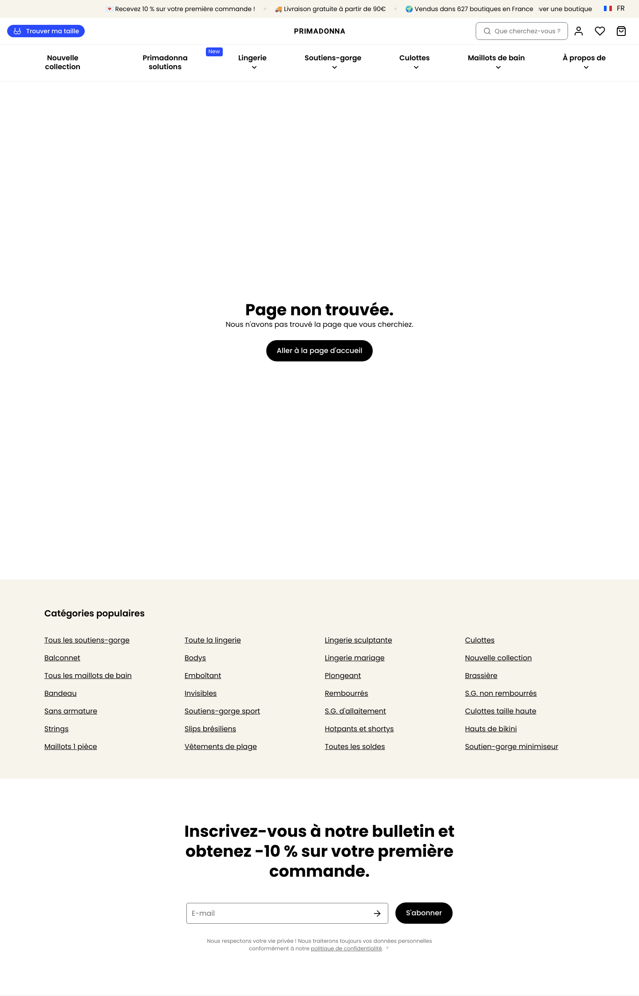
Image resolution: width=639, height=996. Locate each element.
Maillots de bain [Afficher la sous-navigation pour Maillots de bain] (496, 61)
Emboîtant (203, 676)
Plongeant (343, 676)
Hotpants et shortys (359, 729)
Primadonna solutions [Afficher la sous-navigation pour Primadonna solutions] (180, 59)
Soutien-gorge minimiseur (511, 746)
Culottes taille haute (500, 711)
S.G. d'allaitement (355, 711)
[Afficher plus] (387, 948)
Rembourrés (346, 693)
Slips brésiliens (210, 729)
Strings (56, 729)
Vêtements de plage (221, 746)
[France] (617, 8)
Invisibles (201, 693)
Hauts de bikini (491, 729)
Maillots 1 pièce (70, 746)
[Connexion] (578, 31)
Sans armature (70, 711)
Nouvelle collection (63, 62)
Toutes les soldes (355, 746)
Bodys (195, 658)
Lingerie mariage (355, 658)
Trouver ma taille (46, 31)
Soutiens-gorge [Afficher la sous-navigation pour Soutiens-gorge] (332, 61)
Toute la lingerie (213, 640)
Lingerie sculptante (358, 640)
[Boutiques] (554, 9)
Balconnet (62, 658)
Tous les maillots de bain (88, 676)
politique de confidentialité (346, 949)
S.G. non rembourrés (501, 693)
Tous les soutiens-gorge (87, 640)
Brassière (481, 676)
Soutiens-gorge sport (222, 711)
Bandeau (60, 693)
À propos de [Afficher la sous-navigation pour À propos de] (584, 61)
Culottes (480, 640)
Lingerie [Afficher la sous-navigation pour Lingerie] (252, 61)
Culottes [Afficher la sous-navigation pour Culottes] (414, 61)
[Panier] (621, 31)
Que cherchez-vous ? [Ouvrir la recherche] (521, 31)
